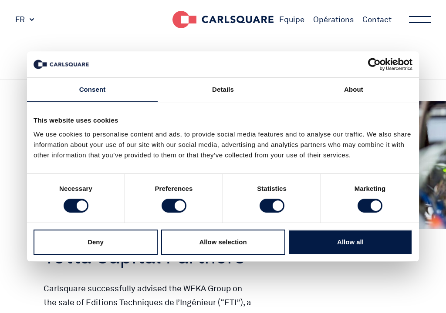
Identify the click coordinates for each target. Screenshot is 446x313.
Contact (377, 19)
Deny (96, 242)
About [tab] (353, 89)
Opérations (333, 19)
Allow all (350, 242)
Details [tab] (223, 89)
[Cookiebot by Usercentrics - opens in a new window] (374, 64)
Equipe (291, 19)
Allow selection (223, 242)
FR (20, 19)
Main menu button (419, 19)
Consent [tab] (92, 89)
